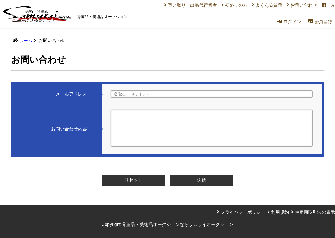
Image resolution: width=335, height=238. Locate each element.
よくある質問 (268, 5)
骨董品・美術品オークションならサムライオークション (177, 224)
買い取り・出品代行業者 (192, 5)
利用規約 (280, 212)
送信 (201, 180)
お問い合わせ (303, 5)
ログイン (289, 21)
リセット (133, 180)
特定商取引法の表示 (315, 212)
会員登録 (320, 21)
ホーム (25, 40)
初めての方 (236, 5)
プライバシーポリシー (243, 212)
